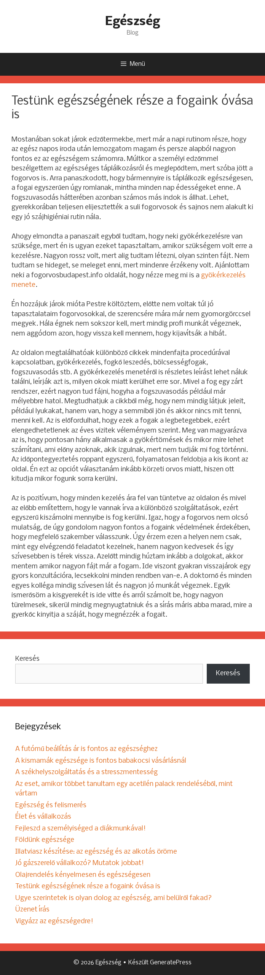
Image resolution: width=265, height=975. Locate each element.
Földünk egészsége (44, 840)
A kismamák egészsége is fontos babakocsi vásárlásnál (100, 761)
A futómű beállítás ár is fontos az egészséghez (86, 749)
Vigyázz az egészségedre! (54, 921)
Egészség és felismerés (50, 805)
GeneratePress (171, 962)
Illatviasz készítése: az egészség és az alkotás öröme (96, 852)
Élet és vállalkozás (43, 817)
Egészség (132, 22)
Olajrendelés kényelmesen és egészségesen (82, 875)
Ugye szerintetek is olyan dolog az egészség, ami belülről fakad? (113, 898)
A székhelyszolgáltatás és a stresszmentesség (86, 772)
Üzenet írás (32, 909)
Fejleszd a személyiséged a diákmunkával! (80, 828)
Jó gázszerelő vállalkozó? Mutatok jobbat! (79, 863)
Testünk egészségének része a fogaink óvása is (87, 886)
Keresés (27, 659)
